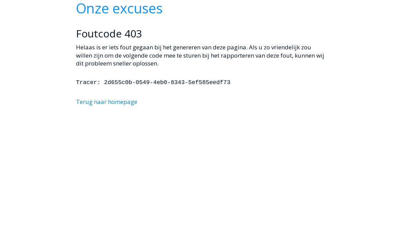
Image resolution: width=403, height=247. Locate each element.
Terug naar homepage (106, 102)
